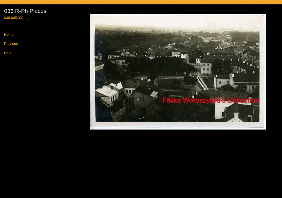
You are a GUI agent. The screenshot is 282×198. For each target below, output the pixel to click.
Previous (11, 44)
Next (7, 53)
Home (8, 35)
